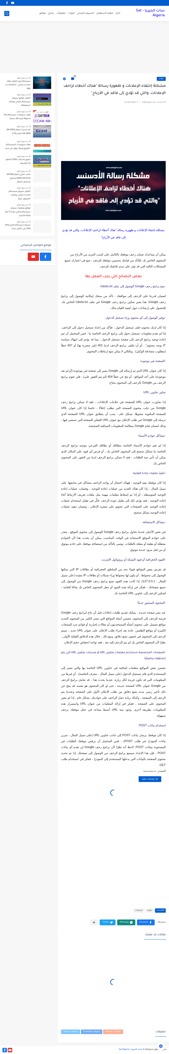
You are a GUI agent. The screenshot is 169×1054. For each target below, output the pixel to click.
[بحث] (6, 13)
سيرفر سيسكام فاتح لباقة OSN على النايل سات (18, 227)
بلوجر (161, 79)
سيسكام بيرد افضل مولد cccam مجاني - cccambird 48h (18, 85)
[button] (146, 922)
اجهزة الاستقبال (104, 13)
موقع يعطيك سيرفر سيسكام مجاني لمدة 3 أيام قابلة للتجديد (18, 212)
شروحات (139, 910)
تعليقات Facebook (91, 1032)
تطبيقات (61, 13)
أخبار (118, 13)
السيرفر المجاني (85, 13)
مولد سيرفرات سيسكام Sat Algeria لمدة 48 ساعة (17, 117)
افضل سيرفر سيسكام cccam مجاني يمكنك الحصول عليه (20, 195)
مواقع (42, 13)
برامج (51, 13)
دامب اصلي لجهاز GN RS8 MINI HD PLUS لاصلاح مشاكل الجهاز (19, 178)
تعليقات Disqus (71, 1032)
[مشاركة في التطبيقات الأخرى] (94, 922)
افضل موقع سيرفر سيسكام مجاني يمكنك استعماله (20, 102)
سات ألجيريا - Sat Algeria (150, 13)
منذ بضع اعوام (22, 78)
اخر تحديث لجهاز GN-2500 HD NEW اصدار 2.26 (18, 132)
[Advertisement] (84, 47)
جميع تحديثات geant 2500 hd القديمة (18, 161)
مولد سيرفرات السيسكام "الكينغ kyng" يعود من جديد (18, 147)
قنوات (71, 13)
